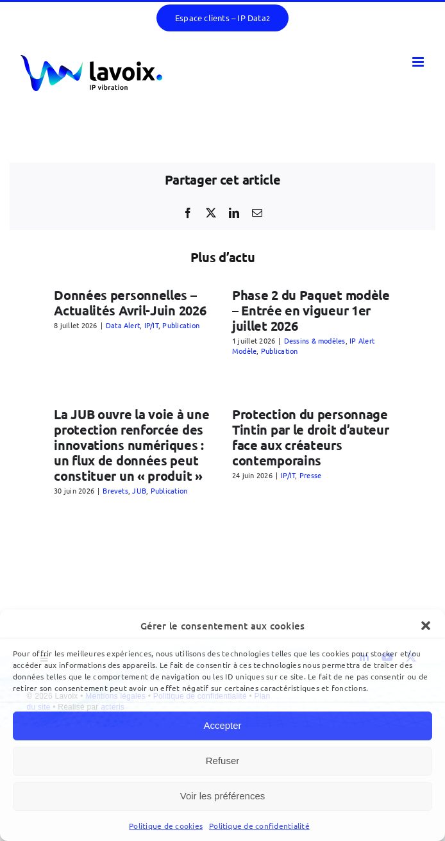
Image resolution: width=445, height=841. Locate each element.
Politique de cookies (166, 825)
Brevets (115, 490)
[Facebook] (187, 212)
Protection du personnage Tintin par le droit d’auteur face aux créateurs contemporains (310, 437)
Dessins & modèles (315, 340)
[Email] (257, 212)
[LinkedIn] (234, 212)
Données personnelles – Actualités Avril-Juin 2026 (130, 303)
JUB (139, 490)
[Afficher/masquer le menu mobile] (419, 62)
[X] (210, 212)
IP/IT (151, 325)
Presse (310, 475)
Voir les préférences (222, 795)
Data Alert (123, 325)
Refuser (223, 760)
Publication (180, 325)
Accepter (222, 725)
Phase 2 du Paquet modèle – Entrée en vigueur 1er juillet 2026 (311, 310)
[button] (425, 625)
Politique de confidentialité (259, 825)
